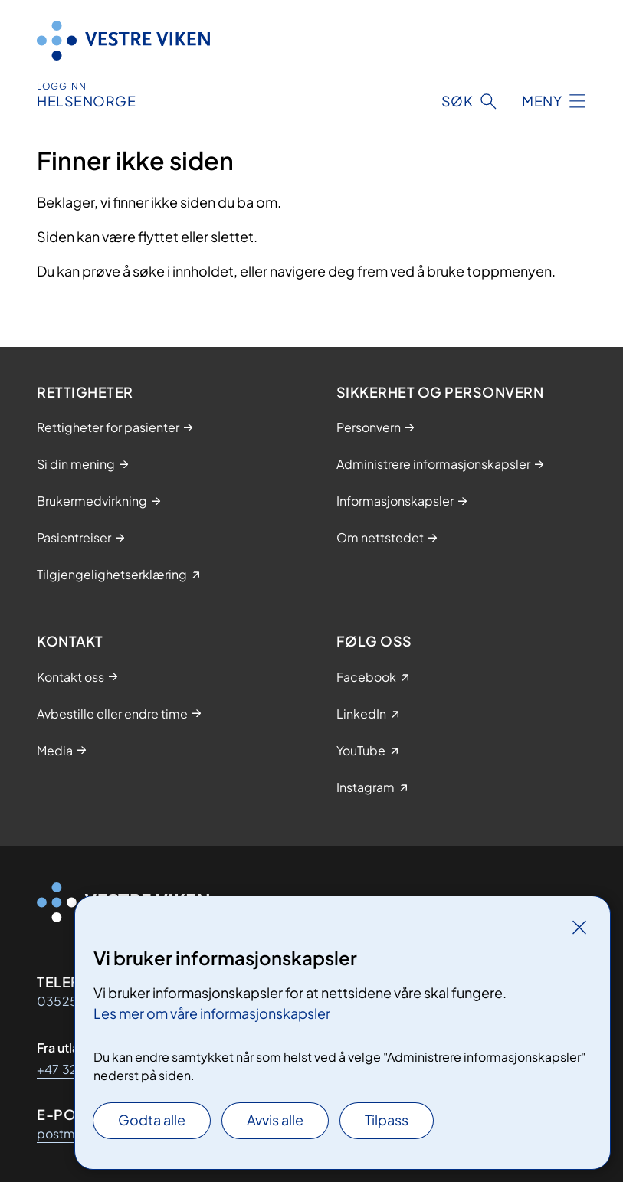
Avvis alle (275, 1119)
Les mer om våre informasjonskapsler (211, 1013)
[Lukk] (579, 927)
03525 (57, 1001)
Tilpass (386, 1119)
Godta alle (151, 1119)
